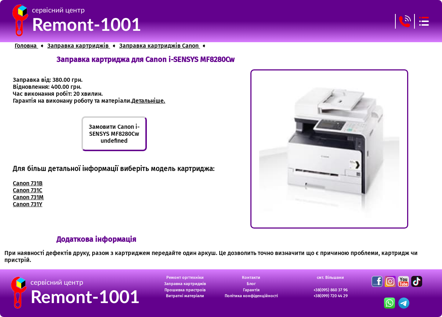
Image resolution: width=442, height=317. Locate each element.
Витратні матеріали (185, 296)
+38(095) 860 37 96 (331, 290)
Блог (251, 283)
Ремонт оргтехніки (185, 277)
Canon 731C (27, 190)
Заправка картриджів (185, 283)
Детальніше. (148, 100)
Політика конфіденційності (251, 296)
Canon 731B (28, 183)
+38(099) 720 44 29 (331, 296)
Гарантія (251, 290)
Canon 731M (28, 197)
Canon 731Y (27, 204)
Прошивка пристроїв (185, 290)
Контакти (251, 277)
